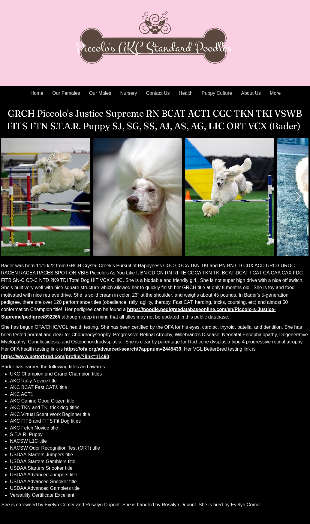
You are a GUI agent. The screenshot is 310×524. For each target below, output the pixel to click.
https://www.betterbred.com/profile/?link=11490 (55, 356)
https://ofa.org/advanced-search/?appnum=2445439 (122, 349)
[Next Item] (298, 197)
